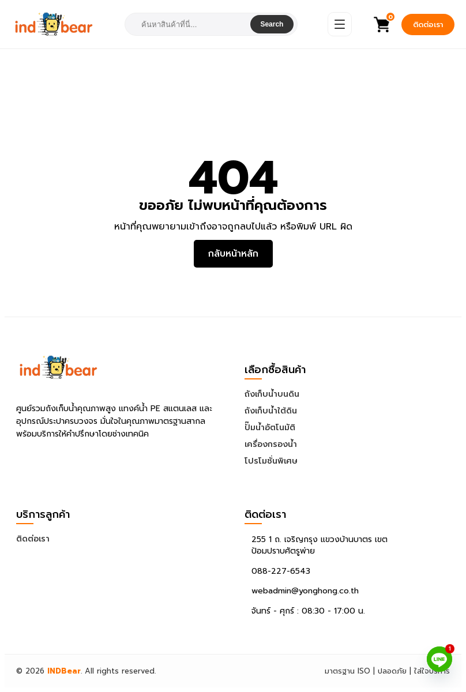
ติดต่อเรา (428, 24)
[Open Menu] (340, 24)
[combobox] (188, 24)
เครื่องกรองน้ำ (271, 444)
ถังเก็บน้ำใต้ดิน (271, 411)
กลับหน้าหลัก (233, 254)
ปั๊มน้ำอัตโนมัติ (270, 428)
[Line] (439, 659)
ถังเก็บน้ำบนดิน (272, 394)
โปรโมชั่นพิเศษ (271, 461)
